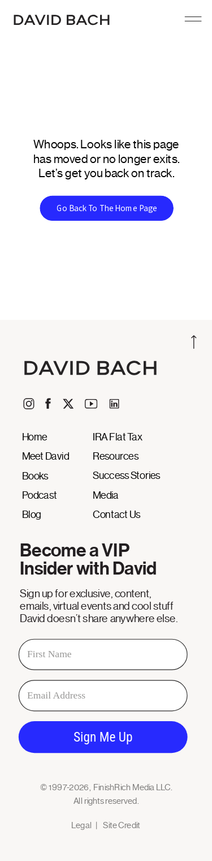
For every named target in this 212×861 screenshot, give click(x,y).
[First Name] (103, 654)
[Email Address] (103, 695)
